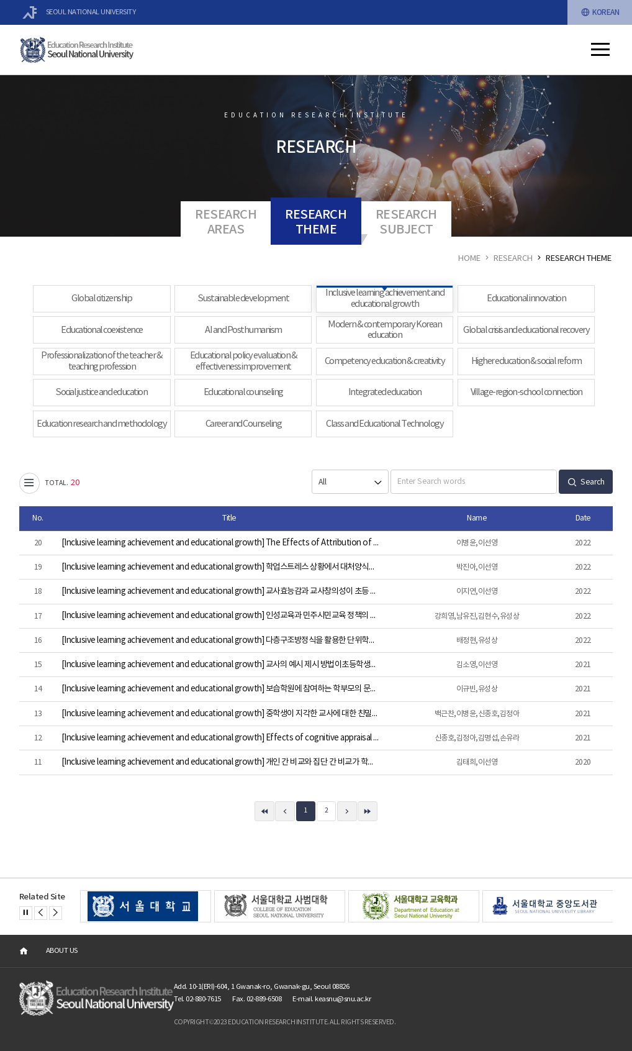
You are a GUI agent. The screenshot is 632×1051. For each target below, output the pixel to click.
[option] (145, 906)
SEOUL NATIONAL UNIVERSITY (79, 12)
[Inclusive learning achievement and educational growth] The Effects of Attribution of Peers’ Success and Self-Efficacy (220, 543)
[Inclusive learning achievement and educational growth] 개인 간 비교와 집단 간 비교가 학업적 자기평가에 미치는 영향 (220, 762)
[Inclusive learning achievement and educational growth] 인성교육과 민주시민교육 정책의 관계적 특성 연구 (220, 616)
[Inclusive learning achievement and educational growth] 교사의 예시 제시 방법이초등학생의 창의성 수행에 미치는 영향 (220, 665)
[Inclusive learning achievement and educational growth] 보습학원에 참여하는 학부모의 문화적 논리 (220, 689)
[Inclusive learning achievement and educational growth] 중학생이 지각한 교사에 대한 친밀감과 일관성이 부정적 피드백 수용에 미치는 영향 (220, 714)
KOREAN (600, 12)
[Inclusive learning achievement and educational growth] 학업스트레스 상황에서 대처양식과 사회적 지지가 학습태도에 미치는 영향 (220, 567)
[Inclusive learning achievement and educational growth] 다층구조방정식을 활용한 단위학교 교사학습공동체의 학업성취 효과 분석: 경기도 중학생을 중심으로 (220, 640)
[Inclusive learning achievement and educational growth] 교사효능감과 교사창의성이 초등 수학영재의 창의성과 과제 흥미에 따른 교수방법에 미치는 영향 (220, 591)
